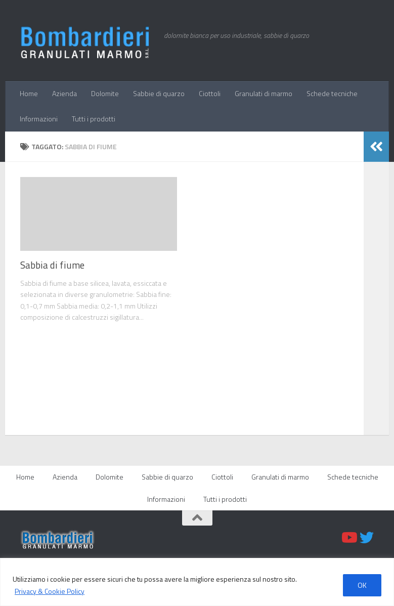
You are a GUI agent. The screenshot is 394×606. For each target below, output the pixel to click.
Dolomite (105, 93)
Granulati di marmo (263, 93)
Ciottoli (210, 93)
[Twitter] (367, 538)
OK (362, 585)
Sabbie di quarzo (159, 93)
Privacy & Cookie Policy (49, 591)
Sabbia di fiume (52, 265)
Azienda (64, 93)
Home (29, 93)
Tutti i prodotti (93, 118)
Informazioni (39, 118)
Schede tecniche (332, 93)
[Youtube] (348, 538)
